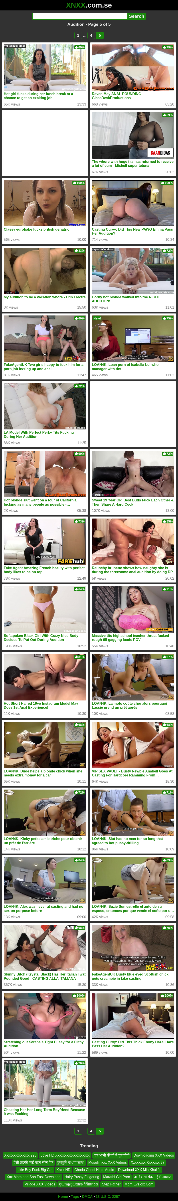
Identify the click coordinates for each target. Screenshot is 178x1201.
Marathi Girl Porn (116, 1177)
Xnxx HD (63, 1170)
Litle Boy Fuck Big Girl (35, 1170)
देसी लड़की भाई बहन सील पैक (33, 1163)
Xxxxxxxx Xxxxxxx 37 (147, 1163)
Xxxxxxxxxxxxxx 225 (20, 1155)
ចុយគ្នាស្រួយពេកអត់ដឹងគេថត (78, 1184)
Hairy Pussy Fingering (82, 1177)
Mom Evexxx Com (139, 1184)
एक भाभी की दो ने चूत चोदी (112, 1155)
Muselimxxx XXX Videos (107, 1163)
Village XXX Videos (40, 1184)
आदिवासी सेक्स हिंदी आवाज (152, 1177)
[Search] (79, 16)
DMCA (87, 1197)
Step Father (111, 1184)
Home (63, 1197)
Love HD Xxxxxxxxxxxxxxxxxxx (64, 1155)
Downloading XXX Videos (153, 1155)
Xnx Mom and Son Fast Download (34, 1177)
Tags (75, 1197)
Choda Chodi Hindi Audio (94, 1170)
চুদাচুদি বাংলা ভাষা (70, 1163)
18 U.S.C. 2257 (108, 1197)
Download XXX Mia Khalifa (139, 1170)
